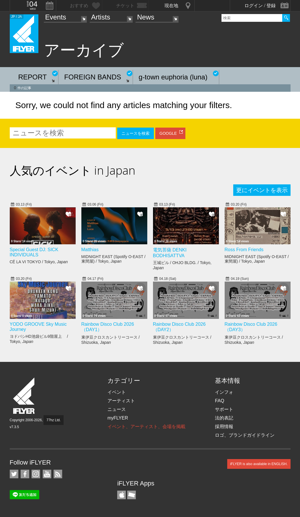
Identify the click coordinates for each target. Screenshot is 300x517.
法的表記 (224, 417)
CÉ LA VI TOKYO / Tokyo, (39, 262)
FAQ (219, 400)
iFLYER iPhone (121, 495)
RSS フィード (58, 474)
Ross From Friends (244, 249)
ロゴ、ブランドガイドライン (244, 435)
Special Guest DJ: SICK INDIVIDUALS (34, 252)
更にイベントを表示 (262, 190)
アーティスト (121, 400)
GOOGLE (168, 133)
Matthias (90, 249)
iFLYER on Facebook (25, 474)
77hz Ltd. (53, 420)
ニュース (116, 409)
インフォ (224, 392)
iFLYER (24, 395)
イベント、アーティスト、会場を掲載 (146, 426)
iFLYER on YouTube (47, 474)
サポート (224, 409)
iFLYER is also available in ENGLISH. (259, 464)
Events (55, 17)
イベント (116, 392)
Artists (100, 17)
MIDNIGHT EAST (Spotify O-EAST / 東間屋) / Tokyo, (113, 259)
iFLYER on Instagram (36, 474)
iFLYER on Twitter (14, 474)
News (145, 17)
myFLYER (117, 417)
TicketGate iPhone (131, 495)
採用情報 (224, 426)
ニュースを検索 (135, 133)
